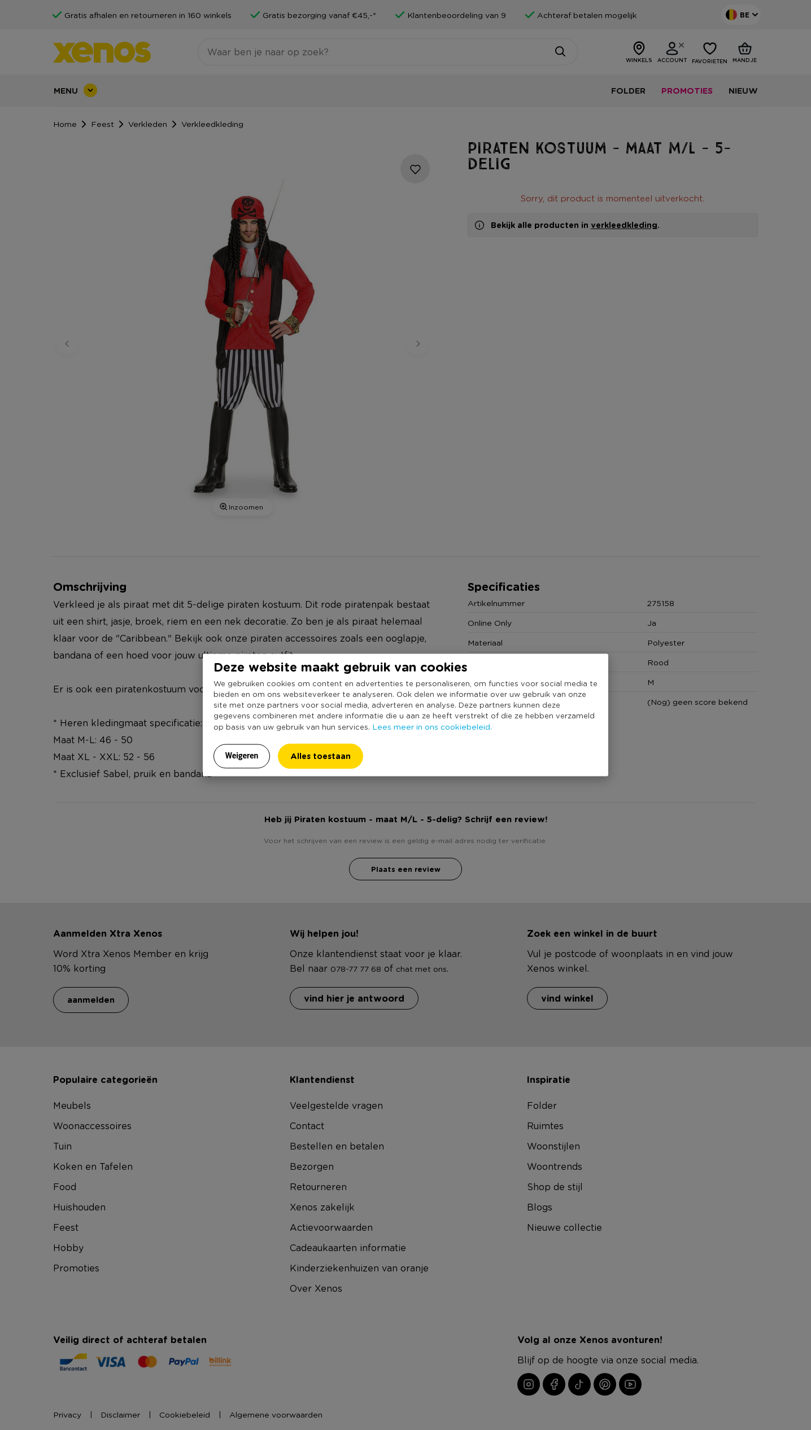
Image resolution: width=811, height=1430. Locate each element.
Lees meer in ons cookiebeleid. (432, 726)
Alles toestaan (320, 756)
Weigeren (242, 755)
